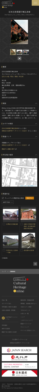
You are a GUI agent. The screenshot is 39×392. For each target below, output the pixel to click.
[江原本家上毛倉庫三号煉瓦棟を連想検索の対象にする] (22, 250)
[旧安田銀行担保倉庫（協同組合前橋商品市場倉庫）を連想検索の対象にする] (4, 224)
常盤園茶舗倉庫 (29, 224)
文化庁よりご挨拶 (26, 307)
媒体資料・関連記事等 (27, 300)
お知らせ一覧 (25, 314)
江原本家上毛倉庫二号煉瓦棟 (12, 251)
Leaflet (21, 185)
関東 (16, 76)
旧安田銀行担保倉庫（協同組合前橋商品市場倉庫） (12, 226)
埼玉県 (21, 76)
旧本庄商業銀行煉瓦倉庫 (10, 128)
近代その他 (5, 76)
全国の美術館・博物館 (8, 310)
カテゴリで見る (6, 303)
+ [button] (4, 161)
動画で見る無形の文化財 (9, 332)
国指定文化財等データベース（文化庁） (15, 131)
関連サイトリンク (26, 324)
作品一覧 (4, 300)
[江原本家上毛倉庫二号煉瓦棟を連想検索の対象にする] (4, 250)
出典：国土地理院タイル (30, 185)
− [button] (4, 164)
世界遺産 (4, 325)
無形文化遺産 (6, 329)
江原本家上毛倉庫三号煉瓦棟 (29, 251)
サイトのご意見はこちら (28, 330)
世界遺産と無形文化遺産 (9, 307)
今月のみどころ (25, 310)
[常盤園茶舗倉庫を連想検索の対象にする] (22, 224)
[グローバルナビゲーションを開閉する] (35, 3)
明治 (11, 76)
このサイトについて (27, 320)
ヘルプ (23, 317)
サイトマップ (25, 327)
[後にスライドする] (34, 258)
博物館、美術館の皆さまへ (29, 303)
